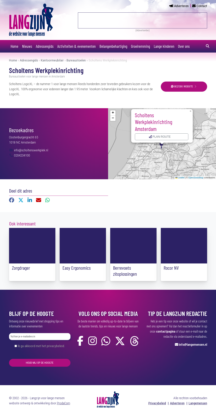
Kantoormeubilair (52, 60)
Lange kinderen (164, 46)
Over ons (184, 46)
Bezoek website (182, 86)
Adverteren (181, 6)
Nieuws (27, 46)
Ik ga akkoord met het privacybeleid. (41, 346)
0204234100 (19, 155)
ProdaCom (63, 403)
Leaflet (179, 177)
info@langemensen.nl (193, 344)
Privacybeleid (157, 403)
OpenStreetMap (195, 177)
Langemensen (198, 403)
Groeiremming (140, 46)
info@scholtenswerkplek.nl (30, 150)
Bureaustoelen (76, 60)
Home (14, 46)
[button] (162, 145)
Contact (201, 6)
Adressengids (45, 46)
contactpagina (165, 331)
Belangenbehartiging (113, 46)
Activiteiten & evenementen (76, 46)
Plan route (160, 136)
